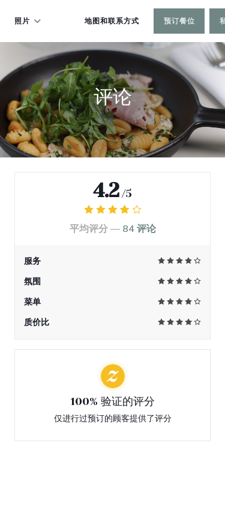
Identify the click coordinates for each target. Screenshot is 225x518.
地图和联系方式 (112, 21)
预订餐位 (179, 21)
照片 (27, 21)
